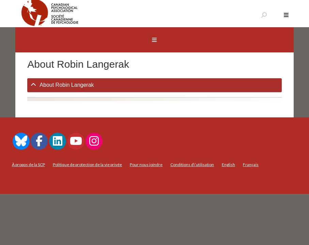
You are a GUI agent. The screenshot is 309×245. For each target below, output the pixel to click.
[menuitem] (228, 165)
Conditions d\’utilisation (192, 164)
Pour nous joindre (146, 164)
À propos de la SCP (28, 164)
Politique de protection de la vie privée (87, 164)
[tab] (154, 85)
